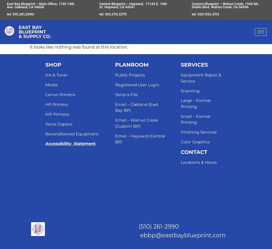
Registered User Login (137, 84)
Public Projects (130, 75)
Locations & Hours (198, 162)
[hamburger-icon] (261, 32)
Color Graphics (195, 141)
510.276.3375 (116, 14)
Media (51, 84)
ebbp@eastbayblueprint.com (183, 235)
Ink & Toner (56, 75)
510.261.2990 (23, 14)
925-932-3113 (208, 14)
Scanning (190, 90)
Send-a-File (126, 94)
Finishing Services (198, 132)
